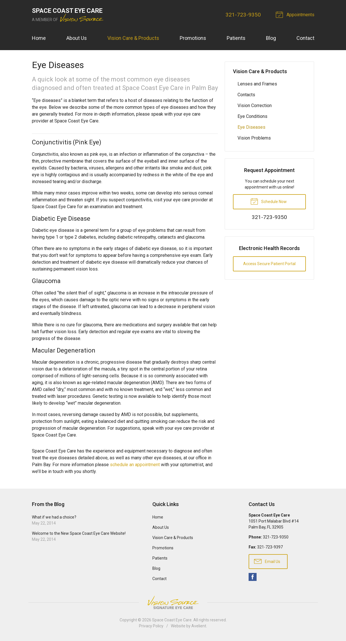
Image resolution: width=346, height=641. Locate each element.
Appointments (295, 14)
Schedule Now (268, 201)
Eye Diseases (251, 127)
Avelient (198, 626)
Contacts (246, 94)
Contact (305, 38)
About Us (76, 38)
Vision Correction (255, 105)
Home (39, 38)
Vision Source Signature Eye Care (173, 602)
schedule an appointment (135, 464)
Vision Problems (254, 138)
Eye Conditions (252, 116)
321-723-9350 (243, 14)
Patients (236, 38)
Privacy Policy (151, 626)
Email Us (267, 561)
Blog (271, 38)
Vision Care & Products (133, 38)
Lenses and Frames (257, 84)
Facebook (253, 577)
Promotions (193, 38)
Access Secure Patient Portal (269, 263)
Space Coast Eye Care (172, 620)
